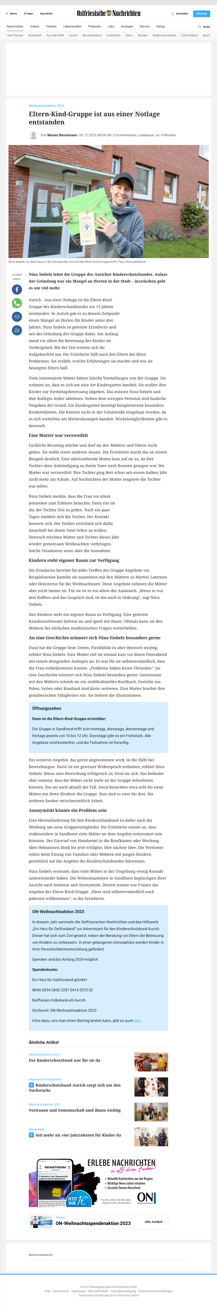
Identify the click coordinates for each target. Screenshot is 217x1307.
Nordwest (34, 35)
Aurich (73, 35)
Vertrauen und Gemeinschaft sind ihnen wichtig (75, 1110)
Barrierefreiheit (98, 1291)
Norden (143, 35)
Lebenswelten (72, 26)
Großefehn (113, 35)
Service (144, 26)
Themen (51, 26)
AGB (47, 1291)
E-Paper (28, 13)
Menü (10, 13)
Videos (34, 26)
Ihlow (129, 35)
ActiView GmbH (128, 1295)
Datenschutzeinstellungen (155, 1291)
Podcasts (94, 26)
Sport (206, 35)
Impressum (78, 1291)
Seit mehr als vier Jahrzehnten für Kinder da (78, 1135)
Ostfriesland (189, 35)
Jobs (111, 26)
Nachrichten (15, 26)
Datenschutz (61, 1291)
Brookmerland (92, 35)
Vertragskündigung (123, 1291)
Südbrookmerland (164, 35)
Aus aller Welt (55, 35)
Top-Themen (15, 35)
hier (137, 1021)
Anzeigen (127, 26)
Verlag (160, 26)
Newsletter (46, 13)
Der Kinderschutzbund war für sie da (64, 1060)
